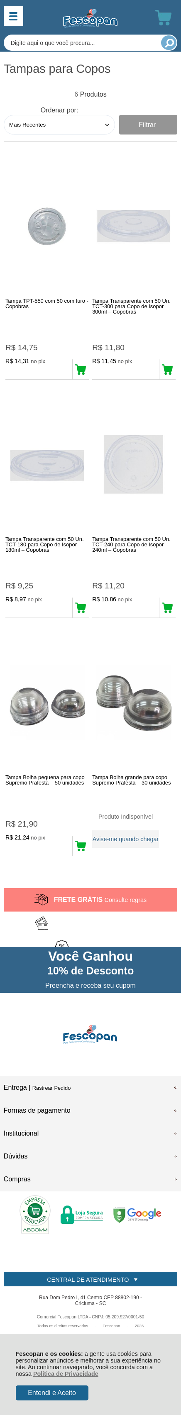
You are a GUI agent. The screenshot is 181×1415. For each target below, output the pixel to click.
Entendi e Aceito (52, 1392)
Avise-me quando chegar (126, 839)
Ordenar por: (59, 110)
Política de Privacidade (65, 1373)
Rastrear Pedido (51, 1088)
